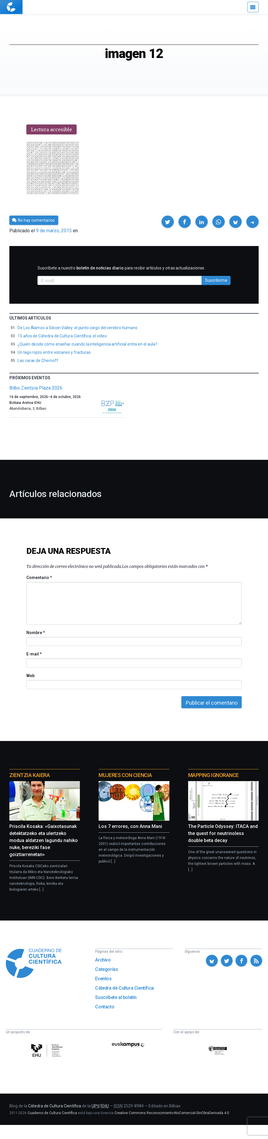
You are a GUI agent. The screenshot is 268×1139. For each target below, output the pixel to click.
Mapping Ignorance (213, 775)
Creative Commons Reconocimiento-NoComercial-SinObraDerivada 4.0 (171, 1113)
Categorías (106, 969)
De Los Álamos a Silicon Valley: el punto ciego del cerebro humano (77, 327)
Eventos (103, 978)
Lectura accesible (51, 129)
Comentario (39, 577)
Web (30, 675)
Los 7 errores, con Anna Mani (130, 826)
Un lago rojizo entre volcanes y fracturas (54, 352)
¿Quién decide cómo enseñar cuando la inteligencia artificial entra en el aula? (87, 344)
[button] (168, 222)
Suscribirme (216, 280)
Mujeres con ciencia (125, 775)
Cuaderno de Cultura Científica (52, 1113)
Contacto (104, 1007)
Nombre (35, 632)
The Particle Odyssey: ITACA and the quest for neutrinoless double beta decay (223, 833)
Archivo (103, 960)
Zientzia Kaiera (29, 775)
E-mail (33, 654)
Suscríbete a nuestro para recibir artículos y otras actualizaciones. (121, 268)
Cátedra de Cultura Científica (124, 988)
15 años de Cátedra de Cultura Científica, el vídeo (62, 336)
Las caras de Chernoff (38, 360)
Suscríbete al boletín (116, 997)
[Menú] (253, 7)
